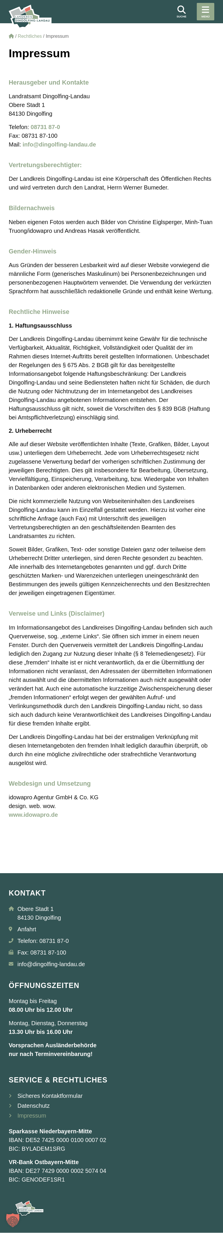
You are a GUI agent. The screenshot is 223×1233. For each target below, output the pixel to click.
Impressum (31, 1115)
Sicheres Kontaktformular (50, 1096)
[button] (13, 1220)
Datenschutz (33, 1105)
